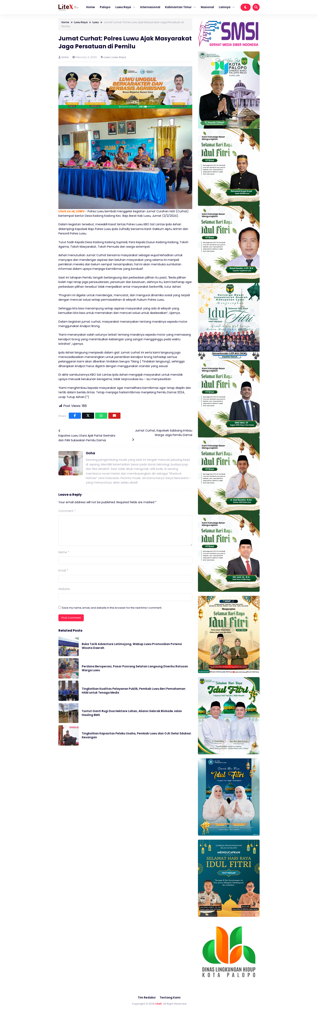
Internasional (150, 7)
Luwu (107, 57)
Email (63, 570)
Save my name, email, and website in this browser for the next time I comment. (112, 607)
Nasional (207, 7)
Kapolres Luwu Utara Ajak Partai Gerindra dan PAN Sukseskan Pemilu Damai (86, 438)
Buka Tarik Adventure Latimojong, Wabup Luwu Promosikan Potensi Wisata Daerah (132, 646)
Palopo (105, 7)
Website (64, 589)
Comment (67, 511)
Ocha (65, 57)
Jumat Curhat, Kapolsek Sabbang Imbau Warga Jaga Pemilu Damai (163, 432)
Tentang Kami (170, 997)
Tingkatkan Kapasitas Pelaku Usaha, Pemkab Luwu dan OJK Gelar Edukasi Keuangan (136, 735)
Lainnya (224, 7)
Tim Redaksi (147, 997)
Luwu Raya (123, 7)
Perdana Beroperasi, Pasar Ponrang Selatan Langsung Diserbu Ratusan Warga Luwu (135, 668)
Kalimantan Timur (178, 7)
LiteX (158, 1003)
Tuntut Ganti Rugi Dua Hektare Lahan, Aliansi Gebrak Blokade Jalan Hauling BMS (132, 713)
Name (63, 552)
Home (90, 7)
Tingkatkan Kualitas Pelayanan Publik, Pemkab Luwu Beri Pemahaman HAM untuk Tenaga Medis (133, 691)
